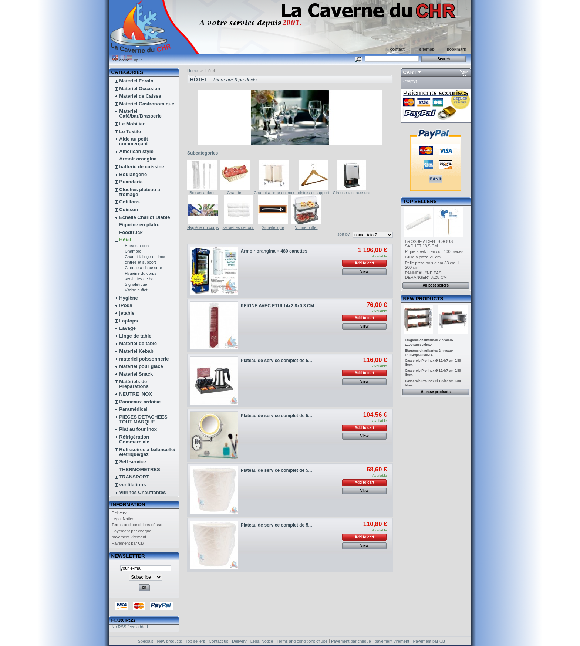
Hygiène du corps (140, 273)
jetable (126, 313)
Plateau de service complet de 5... (276, 360)
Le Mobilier (132, 123)
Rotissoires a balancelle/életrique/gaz (147, 452)
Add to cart (364, 263)
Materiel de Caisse (140, 96)
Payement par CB (128, 543)
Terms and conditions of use (137, 524)
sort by (343, 234)
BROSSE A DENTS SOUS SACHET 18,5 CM (429, 243)
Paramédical (133, 409)
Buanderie (131, 182)
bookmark (456, 49)
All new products (436, 392)
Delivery (119, 513)
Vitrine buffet (136, 290)
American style (136, 151)
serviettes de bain (140, 279)
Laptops (128, 321)
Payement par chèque (132, 531)
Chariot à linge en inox (145, 256)
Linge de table (135, 336)
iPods (125, 305)
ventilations (132, 484)
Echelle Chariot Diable (144, 217)
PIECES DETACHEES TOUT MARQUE (143, 419)
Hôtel (125, 240)
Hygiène (128, 298)
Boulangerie (133, 174)
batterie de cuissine (141, 166)
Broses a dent (137, 245)
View (364, 272)
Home (192, 70)
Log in (137, 60)
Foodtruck (131, 232)
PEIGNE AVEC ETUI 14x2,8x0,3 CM (277, 305)
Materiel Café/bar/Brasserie (140, 113)
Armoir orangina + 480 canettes (274, 251)
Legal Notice (123, 519)
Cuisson (128, 209)
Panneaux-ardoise (140, 402)
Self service (132, 461)
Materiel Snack (136, 374)
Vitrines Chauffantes (142, 492)
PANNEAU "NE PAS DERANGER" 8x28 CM (426, 275)
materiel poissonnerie (144, 359)
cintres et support (140, 262)
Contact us (218, 641)
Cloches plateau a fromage (139, 192)
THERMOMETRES (139, 469)
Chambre (133, 251)
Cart (410, 72)
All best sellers (435, 285)
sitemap (427, 49)
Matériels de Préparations (133, 384)
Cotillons (129, 201)
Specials (146, 641)
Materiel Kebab (136, 351)
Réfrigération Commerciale (134, 439)
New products (423, 298)
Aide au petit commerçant (133, 141)
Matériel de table (138, 343)
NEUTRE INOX (135, 394)
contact (397, 49)
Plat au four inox (138, 429)
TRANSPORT (134, 477)
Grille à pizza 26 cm (423, 257)
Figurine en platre (139, 224)
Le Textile (130, 131)
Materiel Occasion (139, 88)
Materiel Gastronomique (146, 103)
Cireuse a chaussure (143, 267)
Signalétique (136, 284)
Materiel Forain (136, 81)
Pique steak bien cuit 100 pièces (434, 251)
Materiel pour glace (141, 366)
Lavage (127, 328)
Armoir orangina (137, 159)
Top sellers (420, 201)
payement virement (129, 537)
